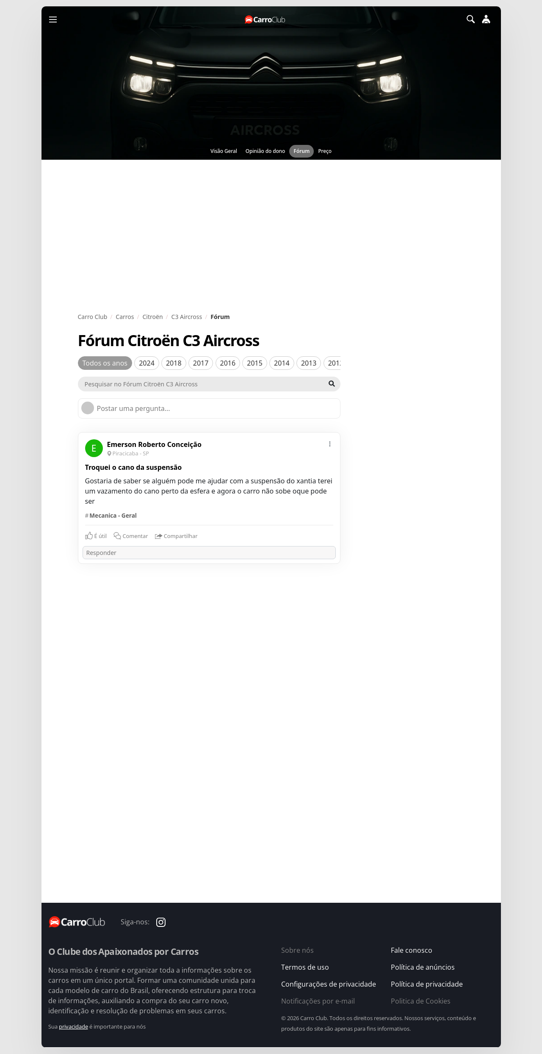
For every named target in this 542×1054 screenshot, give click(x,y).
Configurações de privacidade (328, 984)
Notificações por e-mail (318, 1001)
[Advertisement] (271, 236)
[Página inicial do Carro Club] (265, 19)
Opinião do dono (265, 151)
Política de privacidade (427, 984)
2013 (309, 363)
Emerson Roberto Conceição (154, 444)
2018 (174, 363)
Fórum (301, 151)
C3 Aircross (186, 317)
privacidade (73, 1026)
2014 (282, 363)
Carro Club (93, 317)
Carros (125, 317)
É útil (100, 536)
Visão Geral (223, 151)
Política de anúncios (423, 967)
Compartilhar (176, 536)
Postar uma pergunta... (133, 408)
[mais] (330, 442)
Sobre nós (297, 950)
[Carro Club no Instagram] (161, 921)
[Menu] (53, 19)
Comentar (130, 536)
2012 (336, 363)
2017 (201, 363)
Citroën (153, 317)
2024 (147, 363)
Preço (325, 151)
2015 (255, 363)
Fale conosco (411, 950)
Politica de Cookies (421, 1001)
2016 (228, 363)
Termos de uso (305, 967)
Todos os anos (105, 363)
